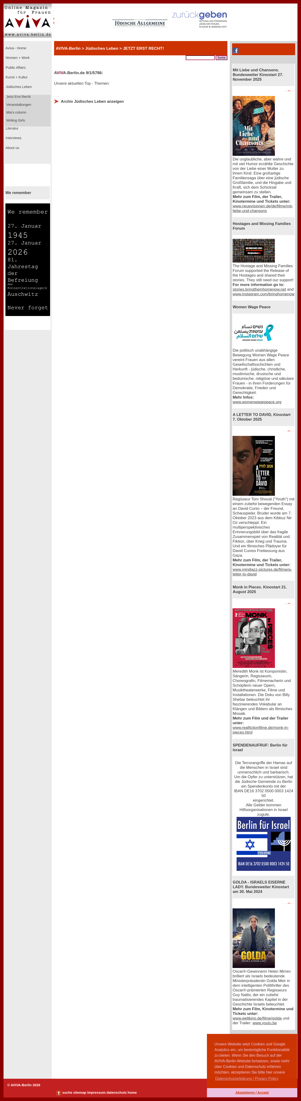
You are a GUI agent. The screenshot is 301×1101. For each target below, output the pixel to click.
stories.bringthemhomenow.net (259, 289)
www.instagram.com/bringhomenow (263, 294)
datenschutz (117, 1092)
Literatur (11, 128)
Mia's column (15, 112)
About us (12, 148)
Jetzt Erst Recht (18, 97)
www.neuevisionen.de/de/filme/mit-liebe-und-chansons (263, 208)
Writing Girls (15, 120)
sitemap (79, 1092)
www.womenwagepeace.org (257, 402)
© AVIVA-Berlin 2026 (23, 1085)
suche (67, 1092)
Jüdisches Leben (18, 87)
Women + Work (17, 58)
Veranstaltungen (18, 105)
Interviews (13, 138)
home (132, 1092)
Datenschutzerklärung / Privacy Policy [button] (246, 1079)
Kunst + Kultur (16, 77)
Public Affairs (15, 67)
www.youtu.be (265, 1023)
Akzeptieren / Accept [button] (252, 1092)
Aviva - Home (15, 48)
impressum (96, 1092)
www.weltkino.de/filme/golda (257, 1018)
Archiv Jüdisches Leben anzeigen (92, 101)
